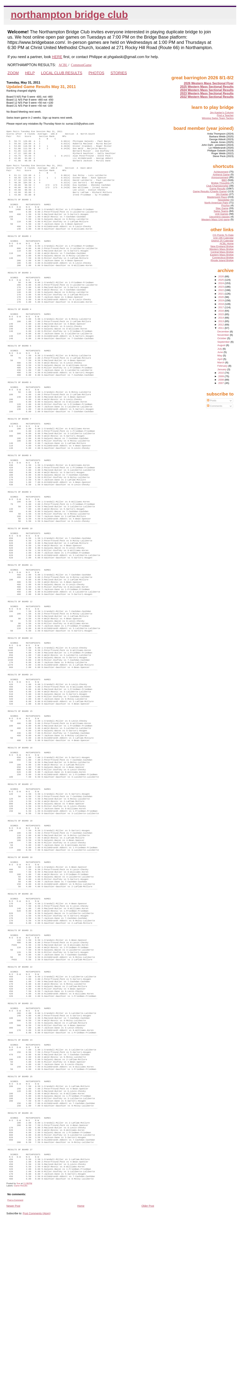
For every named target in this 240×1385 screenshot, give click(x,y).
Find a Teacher (225, 115)
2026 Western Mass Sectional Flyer (209, 83)
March (221, 362)
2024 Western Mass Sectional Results (207, 90)
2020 (221, 297)
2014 (221, 317)
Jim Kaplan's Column (222, 112)
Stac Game (222, 208)
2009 (221, 376)
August (221, 345)
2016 (221, 310)
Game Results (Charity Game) (210, 191)
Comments (214, 406)
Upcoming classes (219, 216)
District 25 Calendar (222, 240)
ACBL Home (227, 243)
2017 (221, 307)
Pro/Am (225, 205)
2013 (221, 321)
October (222, 338)
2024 (221, 283)
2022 (221, 290)
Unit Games (221, 213)
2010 (221, 372)
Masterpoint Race (217, 197)
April (220, 359)
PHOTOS (96, 73)
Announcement (219, 177)
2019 (221, 300)
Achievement (221, 171)
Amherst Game (221, 174)
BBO (224, 180)
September (223, 341)
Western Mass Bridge (221, 249)
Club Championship (217, 185)
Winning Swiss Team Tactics (218, 118)
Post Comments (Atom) (36, 1374)
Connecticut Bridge (223, 257)
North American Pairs (216, 202)
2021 (221, 293)
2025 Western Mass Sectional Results (207, 86)
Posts (211, 400)
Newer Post (13, 1367)
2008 (221, 379)
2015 (221, 314)
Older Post (147, 1367)
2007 (221, 383)
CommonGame (81, 65)
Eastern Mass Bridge (221, 254)
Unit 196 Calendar (223, 237)
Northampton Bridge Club (69, 14)
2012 (221, 324)
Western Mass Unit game (215, 219)
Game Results (20, 1347)
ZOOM (13, 73)
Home (80, 1367)
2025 (221, 279)
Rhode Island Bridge (222, 260)
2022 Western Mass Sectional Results (207, 96)
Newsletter (224, 199)
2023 (221, 286)
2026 (221, 276)
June (220, 352)
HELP (30, 73)
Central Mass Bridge (222, 252)
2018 (221, 304)
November (223, 335)
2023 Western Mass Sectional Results (207, 93)
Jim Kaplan (222, 194)
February (222, 365)
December (223, 331)
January (222, 369)
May (220, 355)
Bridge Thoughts (220, 183)
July (220, 348)
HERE (57, 57)
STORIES (118, 73)
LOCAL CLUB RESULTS (61, 73)
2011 (221, 328)
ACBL (62, 65)
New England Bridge (222, 246)
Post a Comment (15, 1361)
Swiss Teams (221, 211)
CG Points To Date (223, 235)
